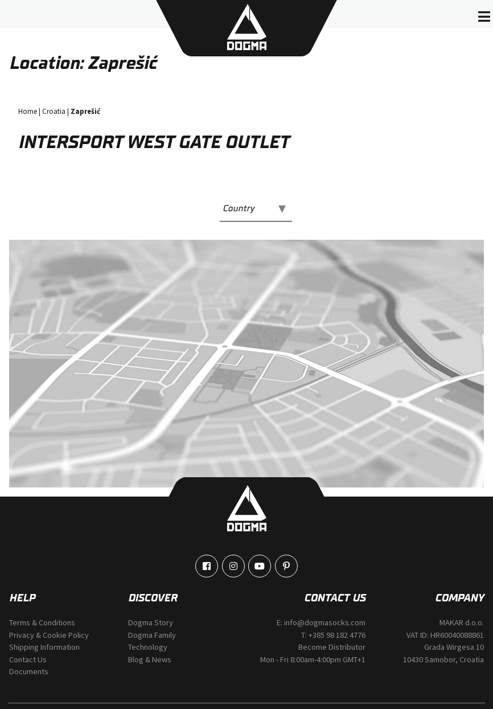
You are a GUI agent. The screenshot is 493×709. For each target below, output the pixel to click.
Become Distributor (331, 647)
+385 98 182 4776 (337, 635)
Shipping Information (44, 647)
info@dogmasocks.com (324, 622)
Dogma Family (152, 635)
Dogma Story (150, 622)
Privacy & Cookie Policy (49, 635)
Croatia (53, 111)
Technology (147, 647)
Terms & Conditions (42, 622)
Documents (28, 671)
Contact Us (28, 659)
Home (27, 111)
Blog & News (149, 659)
